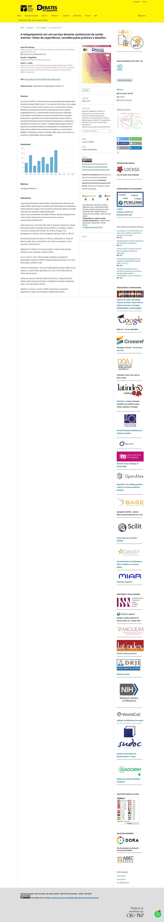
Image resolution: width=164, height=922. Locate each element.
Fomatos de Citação (90, 131)
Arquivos (30, 28)
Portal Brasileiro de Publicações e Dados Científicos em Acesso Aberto (129, 564)
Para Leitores (121, 876)
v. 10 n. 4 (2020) (41, 28)
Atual (19, 16)
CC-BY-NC (93, 189)
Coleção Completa (31, 16)
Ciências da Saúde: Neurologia (129, 300)
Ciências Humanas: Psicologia (128, 305)
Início (22, 28)
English (122, 97)
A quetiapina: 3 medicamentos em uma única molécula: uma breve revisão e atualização (130, 233)
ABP (95, 16)
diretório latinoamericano (127, 653)
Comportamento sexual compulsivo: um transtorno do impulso (130, 242)
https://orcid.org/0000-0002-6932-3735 (34, 54)
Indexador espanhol (124, 582)
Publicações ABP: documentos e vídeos (33, 20)
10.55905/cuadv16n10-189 (92, 227)
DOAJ (141, 515)
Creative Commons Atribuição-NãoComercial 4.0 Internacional (75, 898)
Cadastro (137, 2)
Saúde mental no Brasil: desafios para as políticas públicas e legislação (129, 251)
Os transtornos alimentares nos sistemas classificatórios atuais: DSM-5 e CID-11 (128, 261)
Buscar (141, 16)
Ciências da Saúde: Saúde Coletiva (130, 302)
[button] (123, 139)
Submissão (77, 16)
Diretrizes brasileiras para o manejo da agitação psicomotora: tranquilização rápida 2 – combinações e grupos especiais (129, 272)
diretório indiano (123, 674)
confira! (120, 209)
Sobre (44, 16)
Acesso (144, 2)
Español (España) (125, 100)
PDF (86, 90)
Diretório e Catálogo (124, 401)
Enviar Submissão (124, 80)
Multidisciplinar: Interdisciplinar (129, 308)
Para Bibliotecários (123, 883)
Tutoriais (66, 16)
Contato (88, 16)
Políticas (54, 16)
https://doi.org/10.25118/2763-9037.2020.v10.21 (42, 79)
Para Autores (121, 879)
